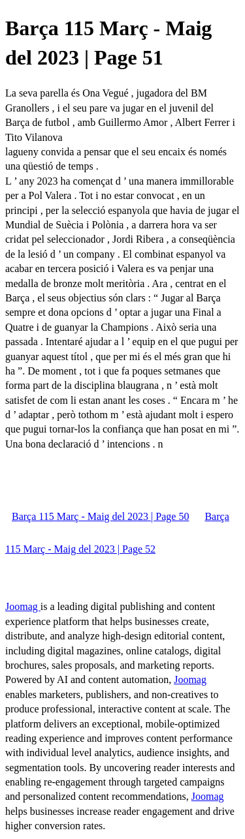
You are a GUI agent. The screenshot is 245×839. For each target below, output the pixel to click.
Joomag (23, 606)
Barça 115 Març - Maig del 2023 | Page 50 (100, 516)
